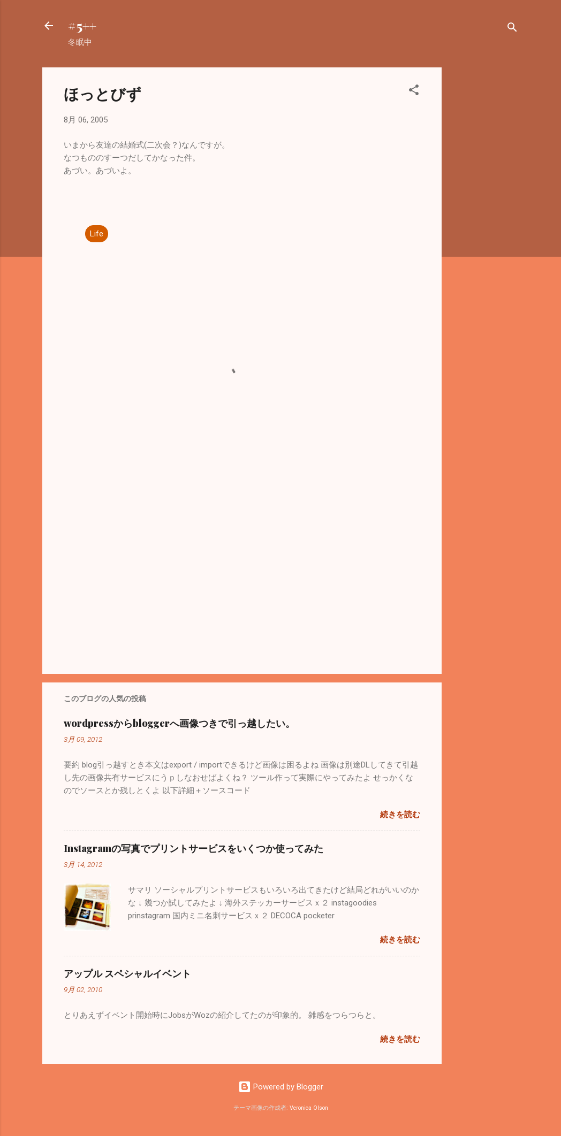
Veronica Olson (309, 1107)
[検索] (512, 29)
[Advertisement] (484, 227)
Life (96, 234)
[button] (413, 91)
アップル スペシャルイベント (127, 973)
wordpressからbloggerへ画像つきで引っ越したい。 (179, 723)
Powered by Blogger (280, 1087)
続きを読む (400, 814)
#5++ (82, 25)
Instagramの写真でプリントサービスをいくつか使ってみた (193, 848)
